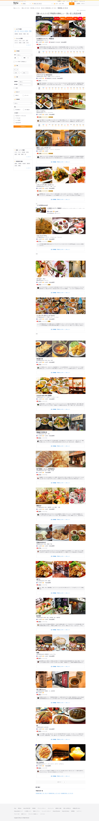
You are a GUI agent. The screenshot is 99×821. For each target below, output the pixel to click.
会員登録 (78, 3)
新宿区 (16, 163)
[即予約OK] (43, 52)
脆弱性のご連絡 (58, 808)
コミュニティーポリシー (46, 811)
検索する (23, 126)
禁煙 (19, 154)
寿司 (27, 40)
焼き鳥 (20, 42)
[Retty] (16, 3)
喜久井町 (24, 163)
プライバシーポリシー (42, 808)
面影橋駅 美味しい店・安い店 (67, 793)
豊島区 (19, 165)
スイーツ (16, 42)
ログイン (83, 3)
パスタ (27, 42)
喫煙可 (22, 154)
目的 (72, 1)
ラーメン (16, 40)
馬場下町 (28, 163)
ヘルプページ (78, 811)
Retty (15, 808)
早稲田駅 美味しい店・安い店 (41, 793)
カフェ (20, 40)
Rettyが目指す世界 (26, 808)
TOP (39, 18)
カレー (24, 40)
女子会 (27, 152)
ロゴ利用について (28, 811)
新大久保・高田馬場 (24, 31)
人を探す (58, 1)
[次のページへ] (64, 782)
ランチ (16, 152)
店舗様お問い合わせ (76, 808)
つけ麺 (24, 42)
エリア (64, 1)
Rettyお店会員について (18, 811)
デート (19, 152)
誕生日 (16, 154)
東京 (18, 31)
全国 (15, 31)
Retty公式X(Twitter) (65, 811)
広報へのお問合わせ (67, 808)
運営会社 (19, 808)
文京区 (16, 165)
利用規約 (34, 808)
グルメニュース (82, 1)
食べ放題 (23, 152)
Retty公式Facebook (56, 811)
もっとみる (28, 156)
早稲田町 (19, 163)
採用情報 (72, 811)
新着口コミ (76, 1)
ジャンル (68, 1)
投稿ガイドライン (36, 811)
